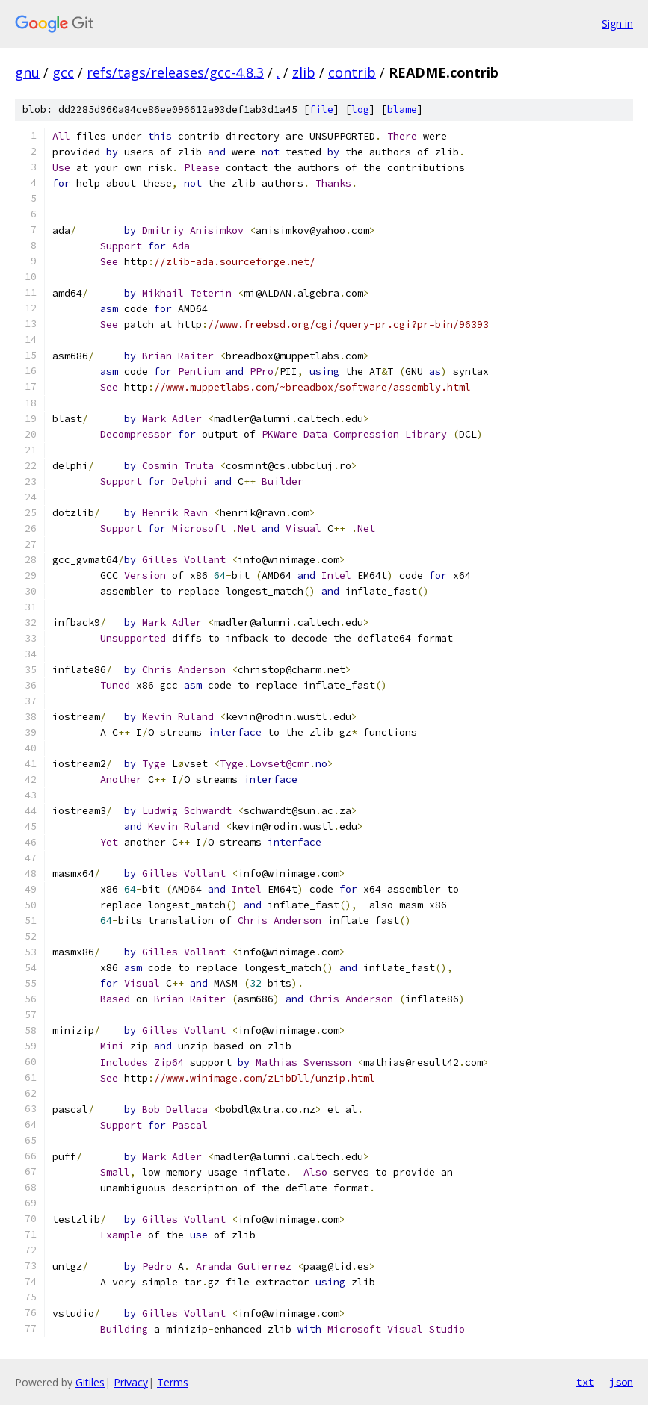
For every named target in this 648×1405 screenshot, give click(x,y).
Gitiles (90, 1382)
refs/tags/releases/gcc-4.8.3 (175, 72)
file (321, 109)
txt (585, 1382)
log (360, 109)
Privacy (131, 1382)
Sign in (617, 23)
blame (402, 109)
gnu (27, 72)
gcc (63, 72)
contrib (352, 72)
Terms (172, 1382)
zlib (303, 72)
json (621, 1382)
